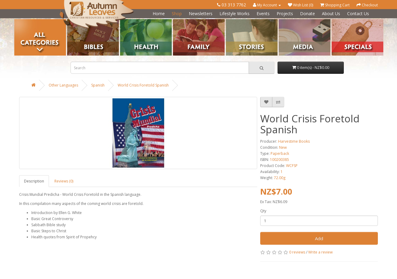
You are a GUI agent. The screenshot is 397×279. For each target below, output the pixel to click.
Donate (307, 13)
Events (263, 13)
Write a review (320, 252)
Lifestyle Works (234, 13)
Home (159, 13)
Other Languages (63, 85)
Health (125, 21)
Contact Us (358, 13)
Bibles (72, 21)
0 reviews (297, 252)
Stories (232, 21)
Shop (177, 13)
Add (319, 238)
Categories (23, 21)
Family (178, 21)
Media (284, 21)
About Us (331, 13)
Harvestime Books (294, 141)
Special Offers (344, 21)
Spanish (98, 85)
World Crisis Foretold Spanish (143, 85)
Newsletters (200, 13)
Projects (285, 13)
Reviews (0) (63, 181)
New (283, 147)
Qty (263, 210)
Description (34, 181)
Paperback (280, 153)
